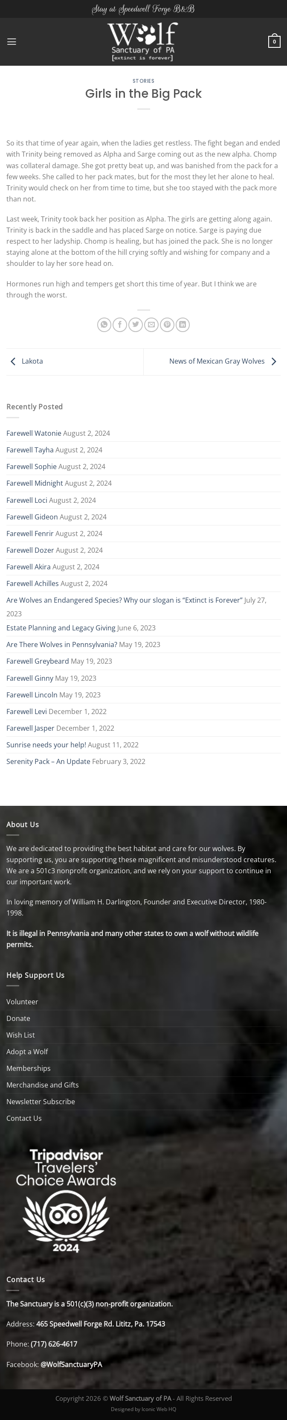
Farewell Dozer (30, 550)
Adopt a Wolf (27, 1051)
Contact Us (24, 1118)
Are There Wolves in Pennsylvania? (61, 644)
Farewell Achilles (32, 583)
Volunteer (22, 1001)
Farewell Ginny (29, 678)
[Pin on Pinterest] (167, 325)
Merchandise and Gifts (42, 1085)
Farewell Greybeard (37, 661)
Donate (18, 1018)
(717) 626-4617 (54, 1344)
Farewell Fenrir (30, 533)
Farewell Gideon (32, 517)
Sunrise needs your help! (46, 744)
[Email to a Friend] (151, 325)
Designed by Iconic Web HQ (143, 1408)
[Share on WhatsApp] (104, 325)
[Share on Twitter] (135, 325)
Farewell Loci (26, 500)
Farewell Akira (28, 566)
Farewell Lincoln (32, 695)
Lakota (24, 361)
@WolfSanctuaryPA (71, 1364)
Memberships (28, 1068)
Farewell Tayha (30, 450)
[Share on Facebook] (120, 325)
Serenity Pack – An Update (48, 761)
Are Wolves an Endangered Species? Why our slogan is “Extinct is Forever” (124, 600)
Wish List (20, 1035)
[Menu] (11, 41)
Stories (144, 81)
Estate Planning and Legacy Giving (61, 628)
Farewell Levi (26, 711)
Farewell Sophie (31, 466)
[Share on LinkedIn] (183, 325)
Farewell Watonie (33, 433)
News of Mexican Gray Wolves (225, 361)
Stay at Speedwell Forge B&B (143, 9)
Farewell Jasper (30, 728)
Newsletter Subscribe (40, 1101)
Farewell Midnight (34, 483)
